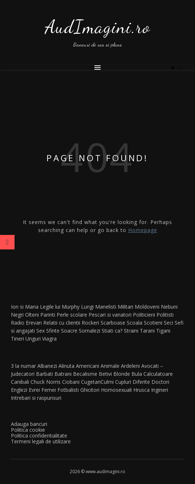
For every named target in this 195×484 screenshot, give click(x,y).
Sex (40, 330)
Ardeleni (130, 365)
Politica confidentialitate (39, 435)
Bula (136, 373)
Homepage (142, 230)
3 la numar (23, 365)
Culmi (107, 381)
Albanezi (47, 365)
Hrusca (141, 389)
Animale (110, 365)
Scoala (134, 322)
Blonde (121, 373)
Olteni (32, 314)
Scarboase (113, 322)
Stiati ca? (112, 330)
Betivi (105, 373)
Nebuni (169, 306)
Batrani (63, 373)
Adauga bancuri (29, 423)
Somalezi (89, 330)
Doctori (160, 381)
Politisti (165, 314)
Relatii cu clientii (61, 322)
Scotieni (153, 322)
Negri (17, 314)
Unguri (33, 338)
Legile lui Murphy (60, 306)
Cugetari (91, 381)
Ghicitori (89, 389)
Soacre (69, 330)
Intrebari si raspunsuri (36, 397)
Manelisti (105, 306)
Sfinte (53, 330)
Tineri (17, 338)
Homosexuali (116, 389)
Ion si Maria (24, 306)
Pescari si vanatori (110, 314)
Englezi (19, 389)
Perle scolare (72, 314)
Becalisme (85, 373)
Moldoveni (147, 306)
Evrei (34, 389)
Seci (168, 322)
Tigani (163, 330)
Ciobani (71, 381)
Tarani (147, 330)
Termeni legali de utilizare (41, 441)
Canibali (20, 381)
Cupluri (123, 381)
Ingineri (159, 389)
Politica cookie (28, 429)
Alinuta (66, 365)
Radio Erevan (26, 322)
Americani (87, 365)
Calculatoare (158, 373)
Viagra (49, 338)
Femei (48, 389)
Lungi (87, 306)
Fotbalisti (68, 389)
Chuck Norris (46, 381)
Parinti (47, 314)
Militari (125, 306)
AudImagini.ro (97, 27)
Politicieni (144, 314)
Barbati (44, 373)
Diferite (141, 381)
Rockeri (90, 322)
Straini (131, 330)
